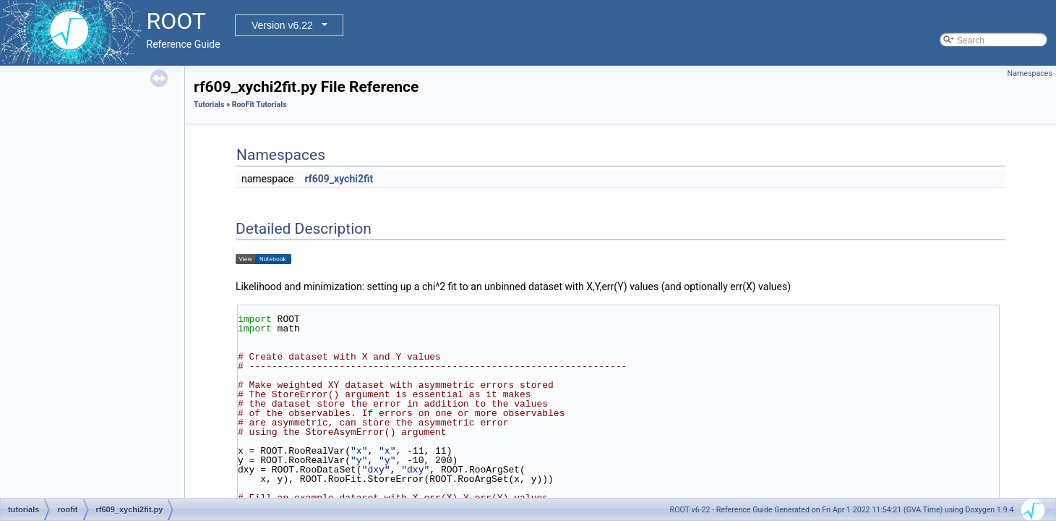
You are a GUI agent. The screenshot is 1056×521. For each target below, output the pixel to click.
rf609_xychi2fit (338, 179)
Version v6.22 (282, 25)
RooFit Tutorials (259, 104)
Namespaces (1030, 73)
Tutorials (209, 104)
